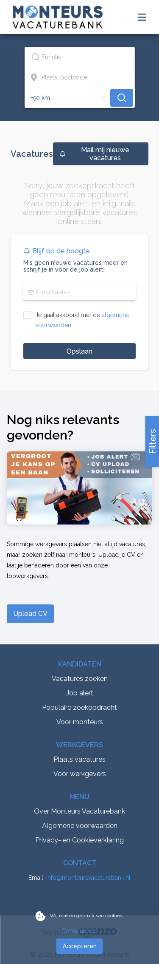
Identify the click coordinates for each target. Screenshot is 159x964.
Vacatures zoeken (80, 679)
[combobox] (80, 57)
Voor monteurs (79, 722)
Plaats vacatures (79, 759)
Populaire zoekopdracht (79, 707)
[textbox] (79, 57)
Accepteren (80, 946)
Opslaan (79, 351)
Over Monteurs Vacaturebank (79, 811)
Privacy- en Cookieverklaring (79, 840)
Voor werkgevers (79, 774)
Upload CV (30, 614)
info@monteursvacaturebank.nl (88, 877)
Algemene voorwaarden (79, 826)
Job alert (79, 693)
